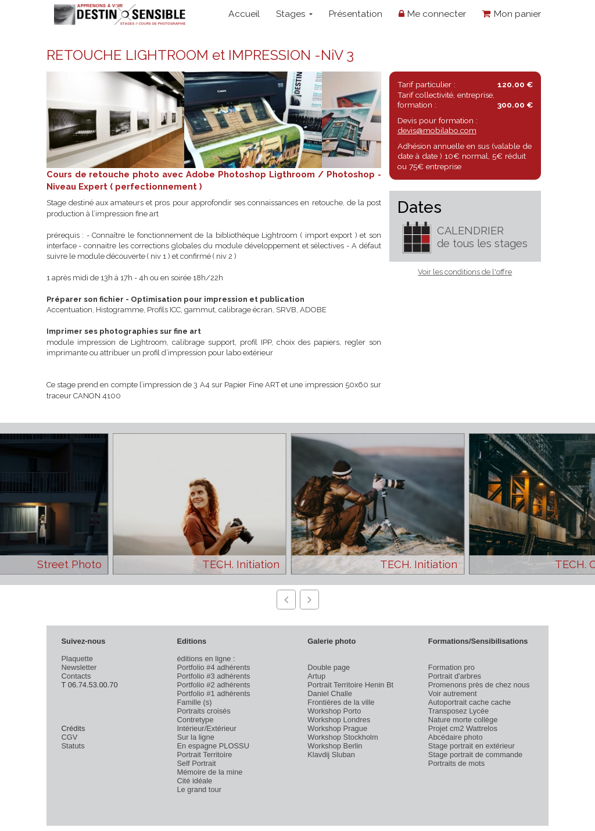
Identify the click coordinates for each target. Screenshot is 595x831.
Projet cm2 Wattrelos (462, 728)
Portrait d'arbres (454, 676)
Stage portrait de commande (475, 754)
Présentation (355, 13)
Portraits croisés (203, 711)
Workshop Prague (337, 728)
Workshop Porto (334, 711)
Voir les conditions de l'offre (465, 272)
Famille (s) (194, 702)
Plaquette (77, 658)
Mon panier (511, 13)
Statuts (73, 745)
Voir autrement (452, 693)
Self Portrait (196, 763)
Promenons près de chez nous (479, 684)
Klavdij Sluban (331, 754)
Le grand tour (199, 789)
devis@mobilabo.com (436, 130)
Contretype (195, 719)
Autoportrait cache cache (469, 702)
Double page (328, 667)
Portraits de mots (456, 763)
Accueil (244, 13)
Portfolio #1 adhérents (213, 693)
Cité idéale (194, 780)
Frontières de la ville (340, 702)
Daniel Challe (329, 693)
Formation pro (451, 667)
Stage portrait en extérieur (471, 745)
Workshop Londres (338, 719)
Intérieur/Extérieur (206, 728)
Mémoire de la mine (209, 772)
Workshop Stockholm (342, 737)
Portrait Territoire (204, 754)
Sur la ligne (195, 737)
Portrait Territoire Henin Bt (350, 684)
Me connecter (432, 13)
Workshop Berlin (334, 745)
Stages (294, 13)
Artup (316, 676)
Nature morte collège (463, 719)
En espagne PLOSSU (213, 745)
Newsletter (79, 667)
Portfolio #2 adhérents (213, 684)
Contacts (76, 676)
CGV (70, 737)
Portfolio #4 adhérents (213, 667)
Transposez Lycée (458, 711)
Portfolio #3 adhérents (213, 676)
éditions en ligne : (206, 658)
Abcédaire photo (455, 737)
